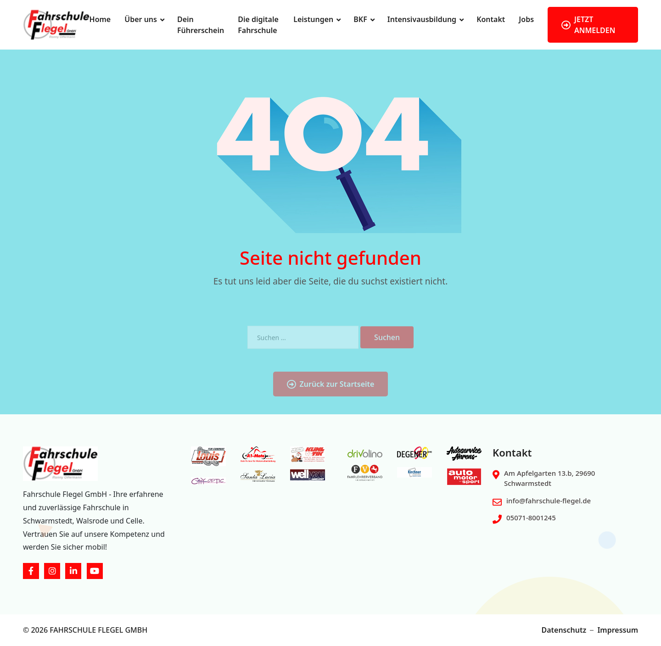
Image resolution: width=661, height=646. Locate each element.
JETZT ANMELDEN (588, 24)
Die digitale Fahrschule (258, 24)
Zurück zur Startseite (331, 395)
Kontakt (490, 19)
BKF (360, 19)
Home (100, 19)
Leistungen (313, 19)
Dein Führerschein (200, 24)
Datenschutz (563, 630)
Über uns (140, 19)
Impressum (617, 630)
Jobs (526, 19)
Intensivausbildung (421, 19)
